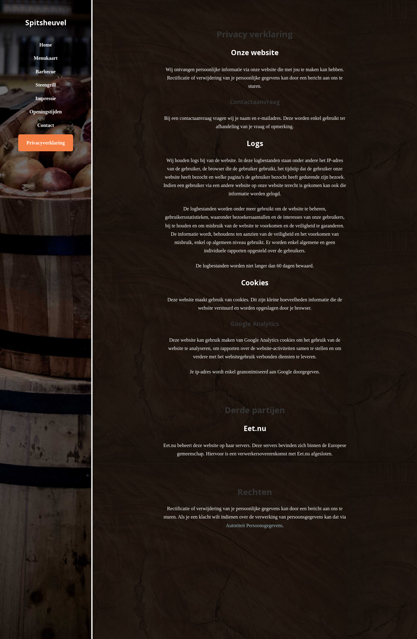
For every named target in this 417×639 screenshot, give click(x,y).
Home (45, 44)
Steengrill (45, 85)
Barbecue (46, 71)
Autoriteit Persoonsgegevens (254, 525)
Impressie (45, 98)
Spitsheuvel (45, 22)
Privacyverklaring (46, 142)
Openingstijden (46, 111)
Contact (45, 125)
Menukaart (45, 58)
